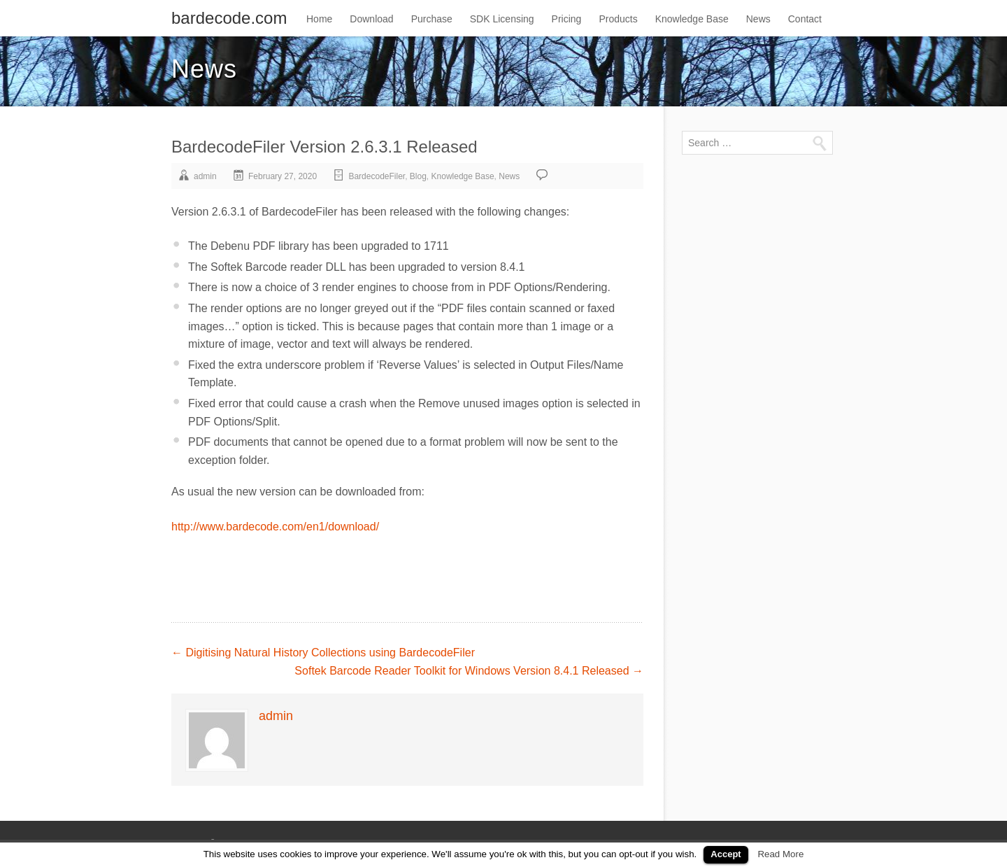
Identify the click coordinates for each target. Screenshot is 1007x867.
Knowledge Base (692, 18)
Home (319, 18)
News (758, 18)
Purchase (431, 18)
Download (371, 18)
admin (205, 176)
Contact (805, 18)
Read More (780, 854)
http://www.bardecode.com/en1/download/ (275, 527)
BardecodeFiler (376, 176)
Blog (418, 176)
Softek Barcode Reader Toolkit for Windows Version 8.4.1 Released (468, 671)
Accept (725, 854)
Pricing (567, 18)
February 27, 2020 (282, 176)
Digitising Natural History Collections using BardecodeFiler (323, 652)
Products (618, 18)
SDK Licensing (502, 18)
